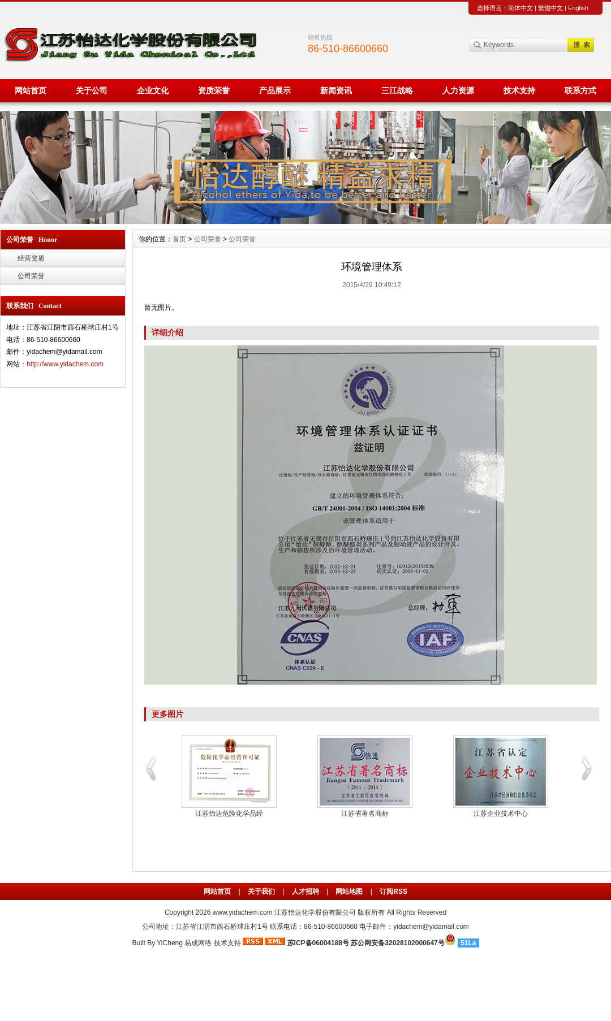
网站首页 (30, 90)
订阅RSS (393, 891)
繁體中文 (550, 8)
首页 (179, 239)
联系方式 (580, 90)
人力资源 (458, 90)
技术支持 (519, 90)
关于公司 (91, 90)
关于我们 (261, 891)
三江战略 (397, 90)
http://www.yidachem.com (65, 364)
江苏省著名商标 (365, 813)
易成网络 (198, 943)
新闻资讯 (336, 90)
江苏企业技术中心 (501, 813)
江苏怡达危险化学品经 (229, 813)
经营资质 (31, 258)
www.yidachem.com (243, 912)
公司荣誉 (31, 276)
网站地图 (349, 891)
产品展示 (275, 90)
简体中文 (520, 8)
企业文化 (153, 90)
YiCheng (170, 943)
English (578, 8)
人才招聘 (305, 891)
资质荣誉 (214, 90)
